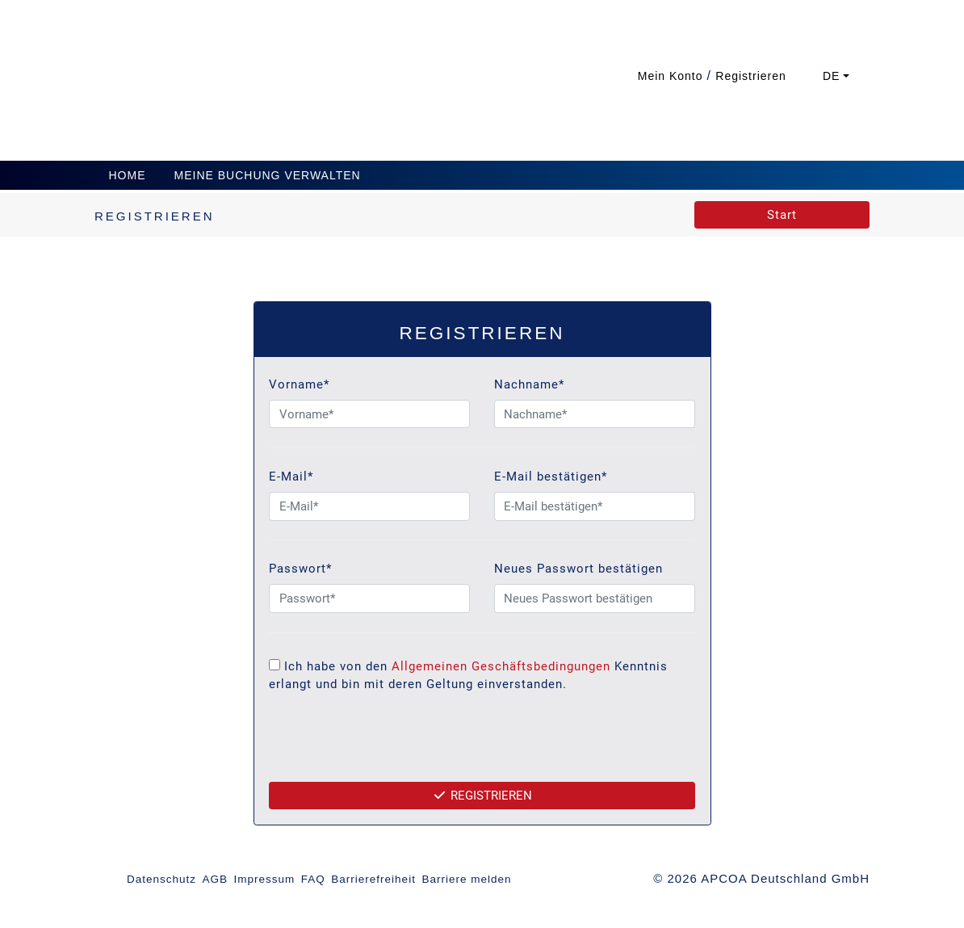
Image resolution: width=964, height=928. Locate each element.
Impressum (264, 879)
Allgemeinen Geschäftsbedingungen (501, 666)
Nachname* (529, 384)
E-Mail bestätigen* (550, 476)
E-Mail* (291, 476)
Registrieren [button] (750, 75)
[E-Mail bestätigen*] (594, 506)
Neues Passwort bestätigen (578, 568)
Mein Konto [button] (672, 75)
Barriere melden (466, 879)
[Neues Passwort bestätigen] (594, 598)
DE (831, 75)
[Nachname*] (594, 414)
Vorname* (299, 384)
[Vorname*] (369, 414)
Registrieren (482, 795)
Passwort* (300, 568)
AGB (215, 879)
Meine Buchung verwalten (267, 175)
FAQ (313, 879)
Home (127, 175)
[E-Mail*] (369, 506)
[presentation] (482, 745)
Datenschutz (161, 879)
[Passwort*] (369, 598)
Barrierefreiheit (373, 879)
